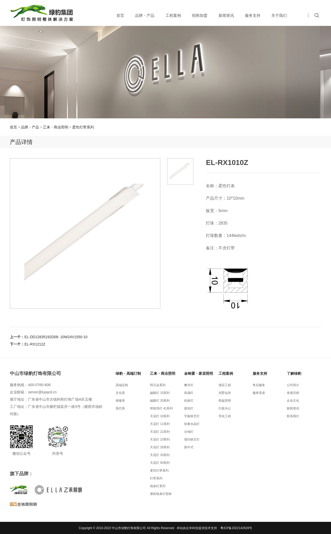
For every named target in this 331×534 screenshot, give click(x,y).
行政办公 (225, 408)
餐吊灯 (188, 385)
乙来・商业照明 (55, 127)
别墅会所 (225, 393)
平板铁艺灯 (192, 416)
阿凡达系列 (158, 385)
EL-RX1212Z (34, 344)
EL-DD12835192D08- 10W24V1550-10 (55, 337)
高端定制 (122, 385)
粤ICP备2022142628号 (236, 528)
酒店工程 (225, 385)
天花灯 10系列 (160, 416)
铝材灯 (188, 400)
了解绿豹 (294, 373)
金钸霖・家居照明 (198, 373)
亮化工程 (225, 416)
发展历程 (293, 393)
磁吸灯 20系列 (160, 400)
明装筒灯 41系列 (161, 408)
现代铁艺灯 (192, 439)
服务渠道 (259, 393)
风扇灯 (188, 393)
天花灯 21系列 (160, 432)
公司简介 (293, 385)
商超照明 (225, 400)
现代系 (120, 408)
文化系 (120, 393)
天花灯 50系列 (160, 463)
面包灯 (188, 408)
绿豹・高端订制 (128, 373)
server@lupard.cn (42, 392)
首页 (120, 15)
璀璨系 (120, 400)
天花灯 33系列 (160, 455)
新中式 (188, 447)
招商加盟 (199, 15)
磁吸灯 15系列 (160, 393)
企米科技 (192, 528)
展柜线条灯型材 (161, 494)
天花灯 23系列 (160, 439)
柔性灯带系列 (83, 127)
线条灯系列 (158, 486)
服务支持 (252, 15)
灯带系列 (156, 478)
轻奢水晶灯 (192, 424)
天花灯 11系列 (160, 424)
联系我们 (293, 416)
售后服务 (259, 385)
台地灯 (188, 432)
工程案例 (173, 15)
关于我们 (279, 15)
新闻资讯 (226, 15)
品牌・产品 (144, 15)
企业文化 (293, 400)
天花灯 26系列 (160, 447)
